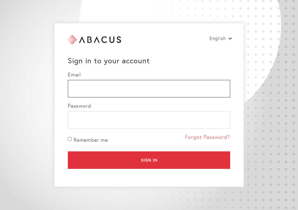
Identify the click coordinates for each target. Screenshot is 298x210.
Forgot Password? (207, 137)
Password (79, 106)
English (218, 38)
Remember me (88, 140)
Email (74, 74)
